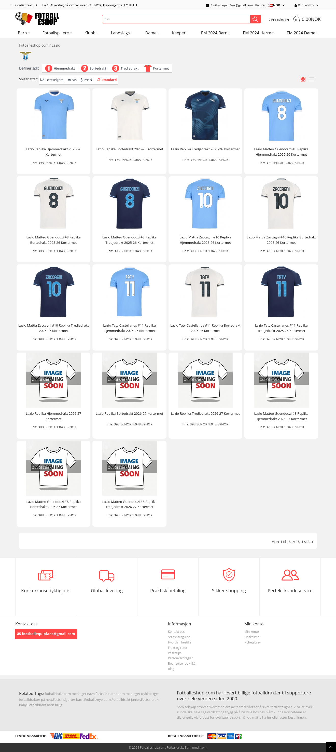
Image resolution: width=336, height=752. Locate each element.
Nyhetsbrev (252, 642)
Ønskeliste (251, 637)
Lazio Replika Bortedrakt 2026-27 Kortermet (129, 413)
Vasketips (174, 653)
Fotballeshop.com (34, 45)
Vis (72, 79)
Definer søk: (29, 68)
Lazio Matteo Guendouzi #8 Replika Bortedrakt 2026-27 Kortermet (53, 504)
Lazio (56, 45)
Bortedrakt (98, 68)
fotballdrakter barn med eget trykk (122, 693)
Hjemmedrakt (64, 68)
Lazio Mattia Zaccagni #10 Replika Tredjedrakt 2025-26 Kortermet (53, 328)
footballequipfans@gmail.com (229, 5)
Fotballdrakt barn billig (44, 705)
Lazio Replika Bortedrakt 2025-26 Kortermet (129, 149)
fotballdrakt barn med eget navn (70, 693)
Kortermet (161, 68)
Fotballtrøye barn (97, 699)
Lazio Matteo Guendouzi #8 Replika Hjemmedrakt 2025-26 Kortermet (281, 152)
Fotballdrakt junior (126, 699)
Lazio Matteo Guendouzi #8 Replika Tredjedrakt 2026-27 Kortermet (129, 504)
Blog (171, 669)
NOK (276, 5)
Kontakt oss (176, 631)
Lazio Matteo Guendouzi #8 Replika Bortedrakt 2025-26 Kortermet (53, 240)
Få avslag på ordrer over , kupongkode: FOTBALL (90, 5)
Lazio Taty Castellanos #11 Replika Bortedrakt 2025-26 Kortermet (205, 328)
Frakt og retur (178, 648)
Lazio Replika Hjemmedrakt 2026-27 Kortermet (53, 416)
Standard (107, 79)
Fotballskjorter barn (68, 699)
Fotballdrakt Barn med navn (186, 747)
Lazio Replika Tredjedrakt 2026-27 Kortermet (205, 413)
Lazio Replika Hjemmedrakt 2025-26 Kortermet (53, 152)
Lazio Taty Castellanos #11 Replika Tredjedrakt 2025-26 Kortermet (281, 328)
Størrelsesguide (179, 637)
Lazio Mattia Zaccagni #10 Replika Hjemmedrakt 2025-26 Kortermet (205, 240)
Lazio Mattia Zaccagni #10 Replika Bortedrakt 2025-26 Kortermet (281, 240)
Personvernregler (180, 658)
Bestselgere (51, 79)
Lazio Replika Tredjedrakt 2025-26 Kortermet (205, 149)
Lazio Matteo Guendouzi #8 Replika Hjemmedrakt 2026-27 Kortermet (281, 416)
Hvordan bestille (179, 642)
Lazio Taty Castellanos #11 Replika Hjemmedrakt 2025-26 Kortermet (129, 328)
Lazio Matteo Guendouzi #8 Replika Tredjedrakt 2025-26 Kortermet (129, 240)
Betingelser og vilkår (182, 663)
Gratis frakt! (24, 5)
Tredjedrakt (129, 68)
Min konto (304, 5)
